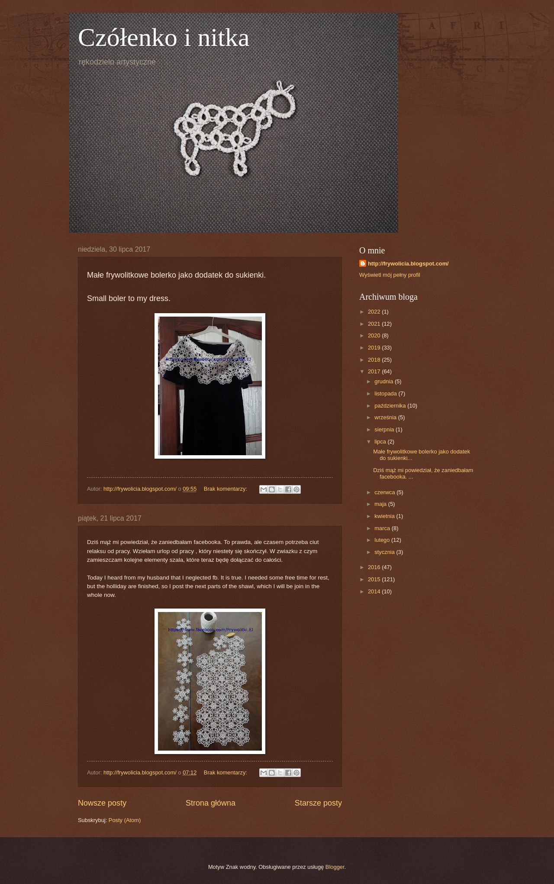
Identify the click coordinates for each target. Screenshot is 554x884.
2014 (375, 591)
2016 (375, 567)
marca (382, 528)
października (390, 405)
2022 (375, 311)
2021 (375, 324)
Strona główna (210, 803)
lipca (380, 441)
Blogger (335, 867)
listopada (386, 393)
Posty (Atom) (125, 820)
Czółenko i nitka (164, 37)
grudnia (384, 381)
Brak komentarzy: (226, 489)
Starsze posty (318, 803)
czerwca (385, 492)
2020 (375, 335)
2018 (375, 359)
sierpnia (385, 429)
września (386, 417)
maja (381, 504)
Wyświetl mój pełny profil (389, 275)
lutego (382, 540)
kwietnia (385, 516)
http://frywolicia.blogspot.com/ (408, 263)
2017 (375, 371)
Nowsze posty (102, 803)
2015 (375, 579)
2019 (375, 347)
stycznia (385, 552)
